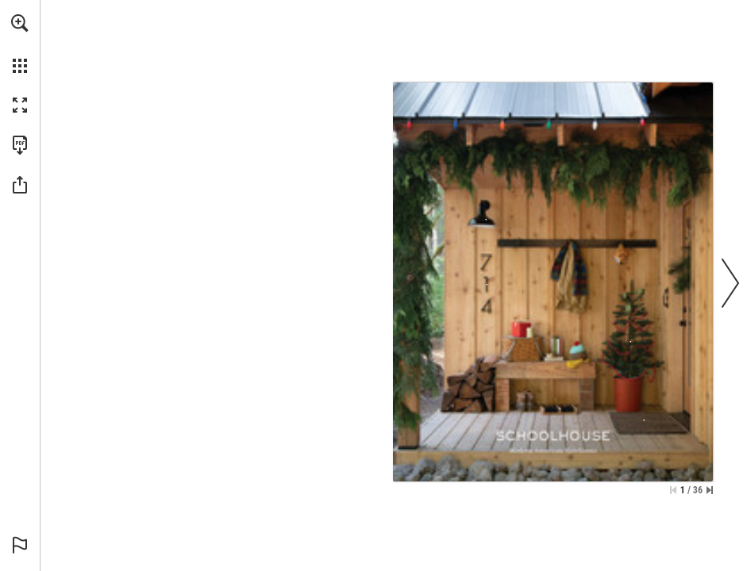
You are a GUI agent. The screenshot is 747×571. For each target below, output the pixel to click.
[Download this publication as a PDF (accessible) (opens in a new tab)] (20, 145)
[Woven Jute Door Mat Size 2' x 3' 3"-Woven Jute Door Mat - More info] (647, 426)
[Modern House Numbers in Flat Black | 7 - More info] (486, 284)
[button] (20, 23)
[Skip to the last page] (710, 490)
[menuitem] (20, 43)
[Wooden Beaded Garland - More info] (631, 342)
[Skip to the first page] (673, 490)
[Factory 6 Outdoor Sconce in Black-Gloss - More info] (486, 213)
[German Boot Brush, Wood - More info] (559, 408)
